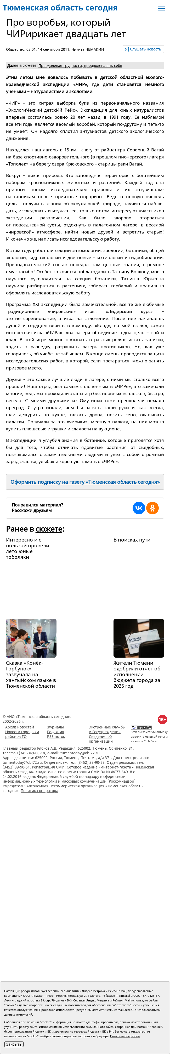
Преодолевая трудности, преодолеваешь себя (80, 65)
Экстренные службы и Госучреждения (107, 729)
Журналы (55, 727)
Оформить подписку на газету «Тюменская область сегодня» (85, 481)
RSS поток (56, 736)
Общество (15, 49)
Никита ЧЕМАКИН (87, 49)
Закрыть (13, 1044)
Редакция (55, 731)
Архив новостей (19, 727)
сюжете (49, 529)
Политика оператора (39, 790)
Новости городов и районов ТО (22, 734)
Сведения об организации (101, 739)
